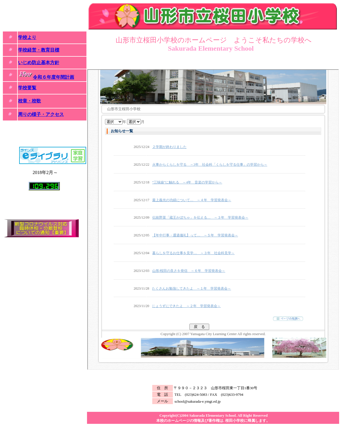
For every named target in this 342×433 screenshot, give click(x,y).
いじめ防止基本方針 (38, 62)
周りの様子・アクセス (41, 114)
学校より (27, 37)
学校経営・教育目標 (38, 50)
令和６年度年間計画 (53, 77)
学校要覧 (27, 87)
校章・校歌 (29, 100)
